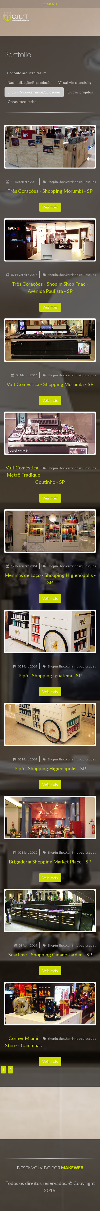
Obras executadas (22, 102)
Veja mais (50, 207)
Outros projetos (80, 92)
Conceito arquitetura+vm (26, 73)
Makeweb (72, 1167)
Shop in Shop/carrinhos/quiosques (34, 92)
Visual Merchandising (74, 82)
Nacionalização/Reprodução (29, 82)
